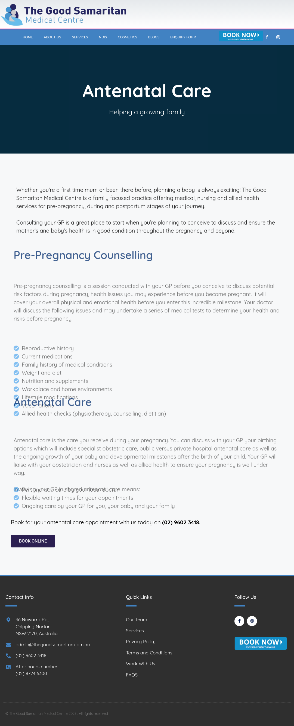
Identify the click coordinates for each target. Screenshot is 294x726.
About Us (52, 37)
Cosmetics (127, 37)
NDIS (103, 37)
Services (80, 37)
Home (28, 37)
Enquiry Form (183, 37)
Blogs (153, 37)
